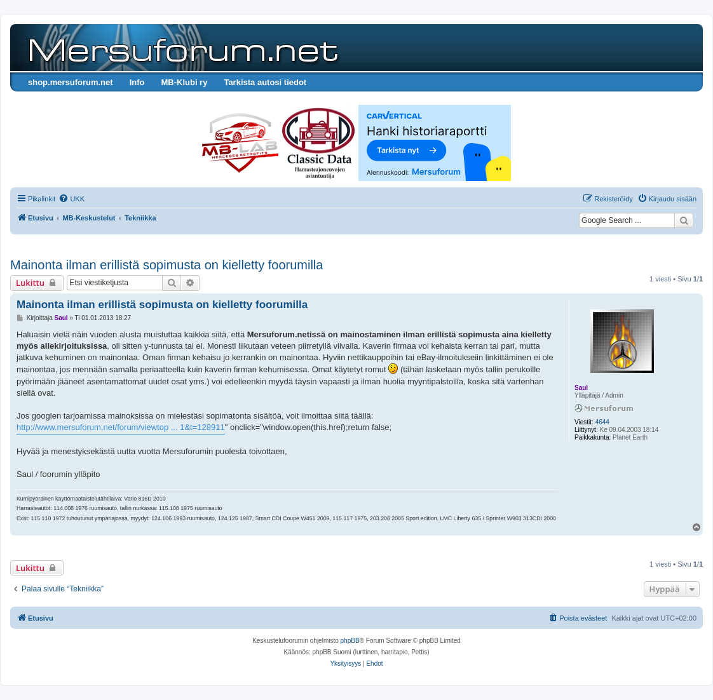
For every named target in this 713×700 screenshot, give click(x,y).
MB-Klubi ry (184, 82)
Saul (581, 387)
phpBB (350, 640)
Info (137, 82)
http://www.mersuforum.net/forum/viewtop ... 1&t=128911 (121, 427)
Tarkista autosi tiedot (265, 82)
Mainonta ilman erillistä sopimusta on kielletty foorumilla (166, 265)
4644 (602, 422)
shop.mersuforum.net (70, 82)
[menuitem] (71, 198)
